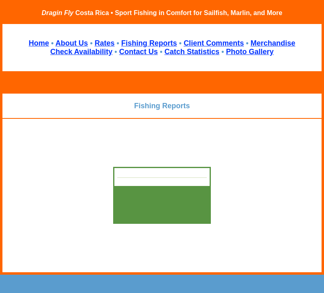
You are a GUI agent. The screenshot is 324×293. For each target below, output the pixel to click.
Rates (104, 43)
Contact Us (138, 52)
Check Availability (81, 52)
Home (38, 43)
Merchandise (272, 43)
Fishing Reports (149, 43)
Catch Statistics (191, 52)
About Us (71, 43)
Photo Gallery (250, 52)
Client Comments (214, 43)
